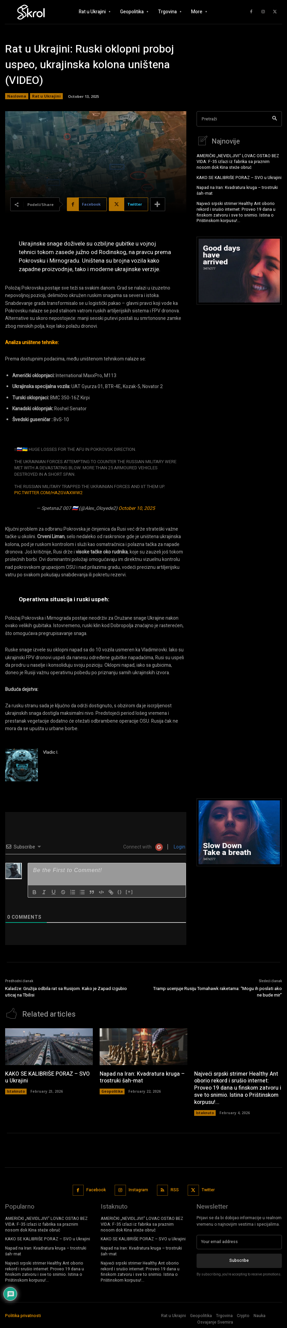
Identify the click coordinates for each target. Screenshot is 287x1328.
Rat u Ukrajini (46, 96)
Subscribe (239, 1259)
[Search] (274, 119)
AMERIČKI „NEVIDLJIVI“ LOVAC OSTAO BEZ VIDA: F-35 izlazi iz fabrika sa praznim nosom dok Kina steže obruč (238, 160)
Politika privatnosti (23, 1315)
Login (179, 847)
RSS (175, 1189)
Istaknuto (16, 1090)
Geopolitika (112, 1090)
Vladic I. (50, 752)
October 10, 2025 (136, 508)
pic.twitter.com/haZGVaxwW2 (48, 492)
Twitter (208, 1189)
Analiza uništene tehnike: (32, 342)
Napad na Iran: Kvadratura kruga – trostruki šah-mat (237, 189)
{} (119, 891)
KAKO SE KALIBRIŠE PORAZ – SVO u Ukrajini (239, 177)
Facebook (96, 1189)
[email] (239, 1241)
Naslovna (16, 96)
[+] (129, 891)
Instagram (138, 1189)
